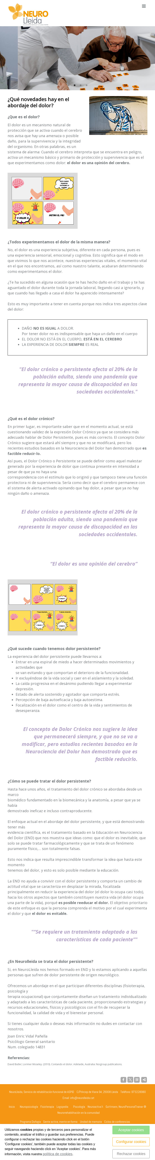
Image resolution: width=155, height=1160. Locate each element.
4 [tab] (87, 84)
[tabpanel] (77, 57)
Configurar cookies (131, 1142)
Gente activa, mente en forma (60, 1120)
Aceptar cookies (131, 1130)
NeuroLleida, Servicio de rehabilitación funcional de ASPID (41, 1091)
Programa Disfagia (30, 1120)
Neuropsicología (29, 1106)
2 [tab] (75, 84)
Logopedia (62, 1106)
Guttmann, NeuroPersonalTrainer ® (126, 1106)
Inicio (12, 1106)
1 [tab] (69, 84)
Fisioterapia (47, 1106)
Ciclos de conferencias (117, 1120)
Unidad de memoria (91, 1120)
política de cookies (57, 1154)
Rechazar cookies (131, 1154)
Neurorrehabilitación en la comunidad (78, 1112)
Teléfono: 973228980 (133, 1091)
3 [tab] (81, 84)
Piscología (79, 1106)
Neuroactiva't (95, 1106)
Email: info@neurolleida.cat (78, 1097)
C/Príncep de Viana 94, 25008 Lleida (97, 1091)
